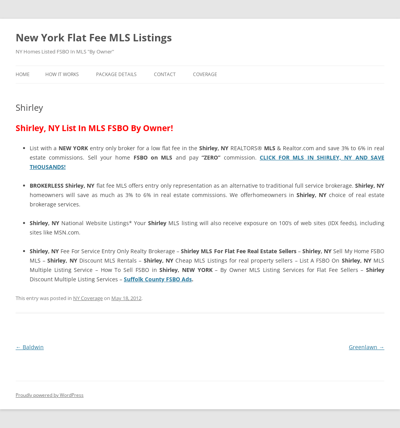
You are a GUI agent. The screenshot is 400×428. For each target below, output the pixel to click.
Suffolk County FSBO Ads (158, 279)
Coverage (205, 74)
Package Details (116, 74)
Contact (165, 74)
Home (23, 74)
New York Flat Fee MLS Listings (94, 37)
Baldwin (30, 347)
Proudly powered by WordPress (50, 395)
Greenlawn (366, 347)
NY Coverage (88, 298)
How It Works (62, 74)
